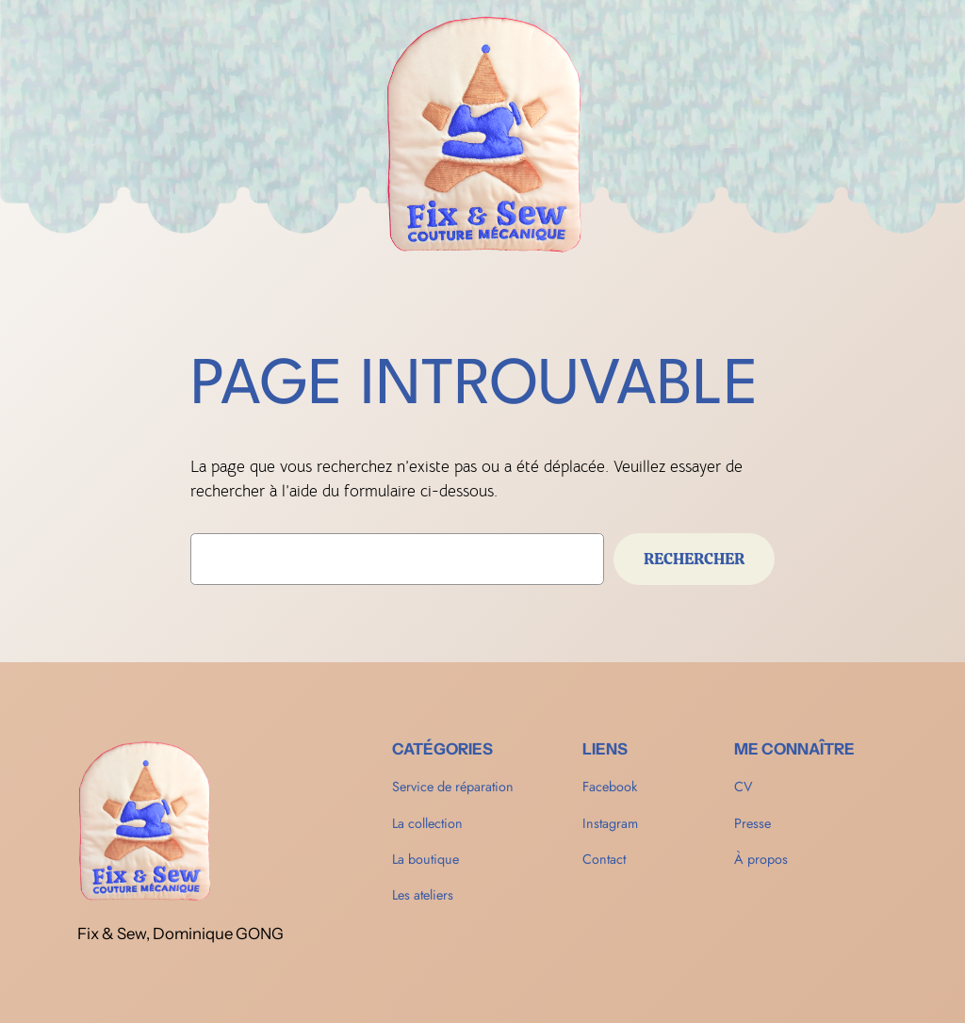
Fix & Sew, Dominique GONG (180, 933)
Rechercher (694, 558)
